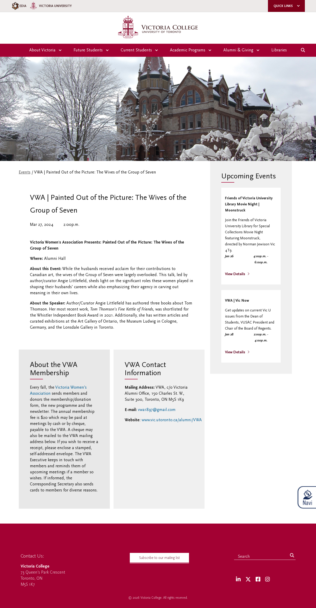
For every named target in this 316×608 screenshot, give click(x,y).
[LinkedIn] (238, 580)
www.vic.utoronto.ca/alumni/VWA (172, 420)
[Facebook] (258, 580)
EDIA (18, 6)
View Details (235, 274)
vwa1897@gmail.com (157, 409)
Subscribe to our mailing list (159, 558)
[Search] (292, 555)
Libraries (279, 50)
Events (24, 172)
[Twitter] (248, 580)
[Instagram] (267, 580)
